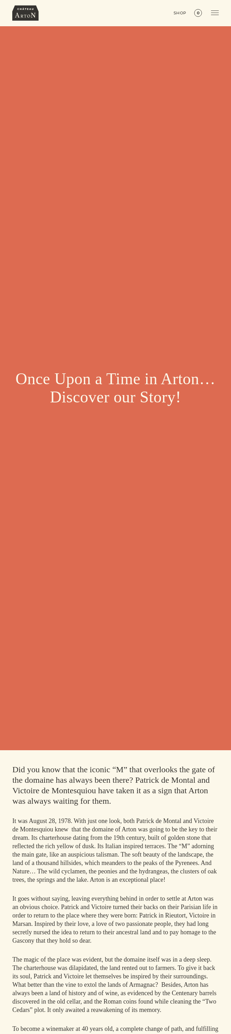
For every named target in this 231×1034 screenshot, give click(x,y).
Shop (180, 13)
